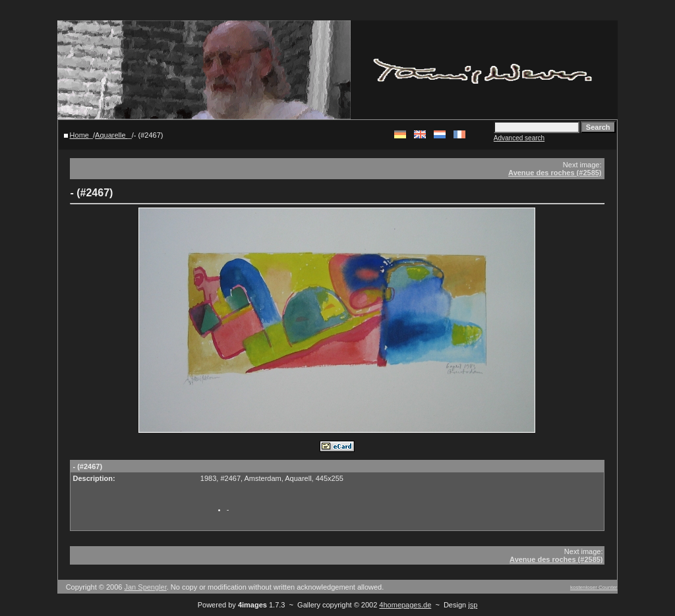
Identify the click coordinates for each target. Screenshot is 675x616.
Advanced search (519, 138)
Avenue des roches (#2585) (554, 173)
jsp (472, 605)
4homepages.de (405, 605)
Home (79, 135)
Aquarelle (111, 135)
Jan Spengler (146, 587)
